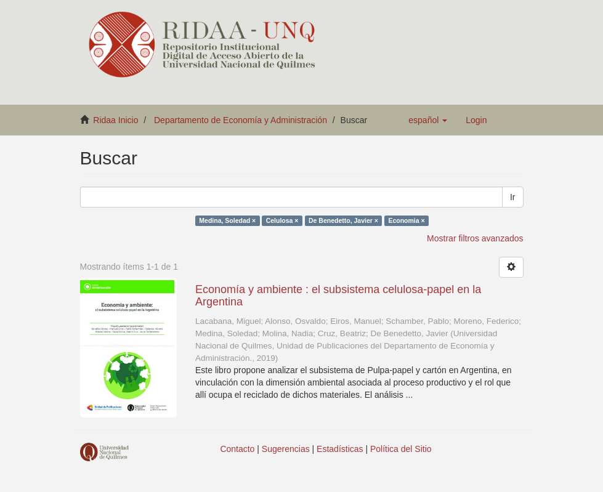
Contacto (237, 449)
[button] (427, 120)
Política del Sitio (401, 449)
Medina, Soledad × (227, 220)
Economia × (406, 220)
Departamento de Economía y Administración (240, 120)
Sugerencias (286, 449)
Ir (513, 197)
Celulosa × (282, 220)
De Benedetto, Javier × (343, 220)
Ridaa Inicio (115, 120)
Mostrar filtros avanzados (475, 238)
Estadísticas (340, 449)
